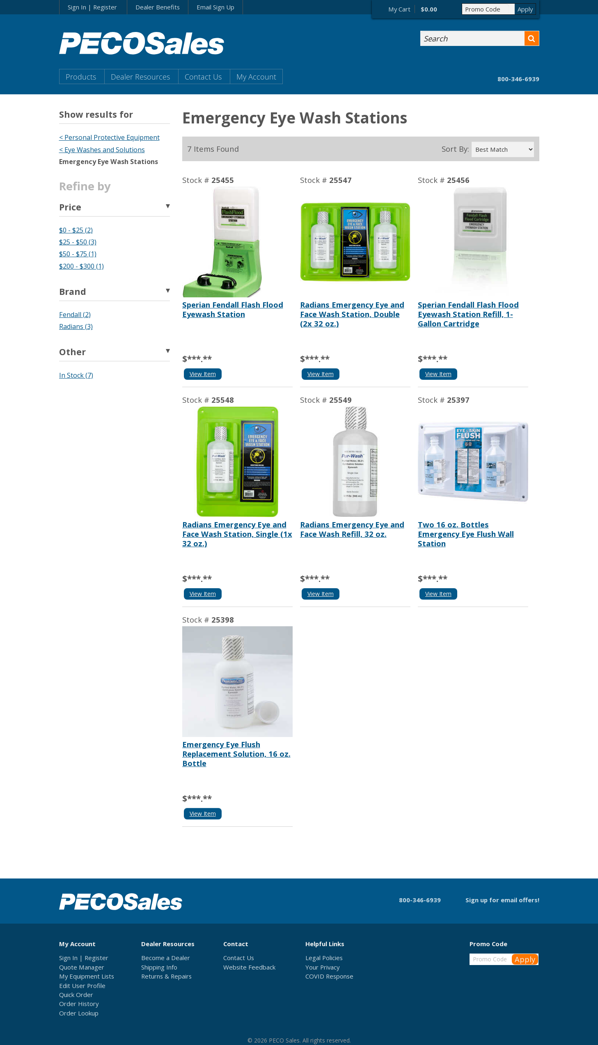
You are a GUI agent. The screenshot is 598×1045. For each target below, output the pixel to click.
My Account (256, 76)
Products (81, 76)
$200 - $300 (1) (81, 266)
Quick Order (76, 994)
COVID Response (329, 976)
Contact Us (203, 76)
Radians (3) (76, 326)
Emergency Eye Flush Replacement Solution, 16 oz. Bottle (236, 753)
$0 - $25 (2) (76, 230)
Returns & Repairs (166, 976)
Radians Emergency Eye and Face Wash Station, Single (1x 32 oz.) (237, 533)
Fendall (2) (75, 314)
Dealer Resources (140, 76)
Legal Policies (324, 958)
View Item (203, 374)
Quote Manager (81, 967)
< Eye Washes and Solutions (102, 149)
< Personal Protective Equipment (109, 137)
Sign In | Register (92, 7)
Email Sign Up (215, 7)
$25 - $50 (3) (77, 241)
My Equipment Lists (86, 976)
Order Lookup (79, 1013)
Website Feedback (249, 967)
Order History (79, 1003)
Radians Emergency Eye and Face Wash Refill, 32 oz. (352, 529)
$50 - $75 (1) (77, 253)
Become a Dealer (165, 958)
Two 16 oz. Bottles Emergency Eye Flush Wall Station (466, 533)
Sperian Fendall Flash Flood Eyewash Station (232, 309)
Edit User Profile (82, 985)
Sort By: (455, 149)
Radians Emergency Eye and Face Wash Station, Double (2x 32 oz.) (352, 314)
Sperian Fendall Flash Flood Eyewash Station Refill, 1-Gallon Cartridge (468, 314)
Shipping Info (159, 967)
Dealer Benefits (157, 7)
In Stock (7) (76, 375)
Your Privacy (322, 967)
